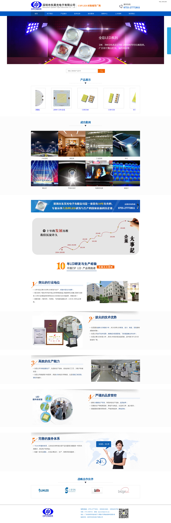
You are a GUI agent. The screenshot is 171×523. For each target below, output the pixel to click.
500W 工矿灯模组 (36, 110)
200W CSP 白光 (63, 110)
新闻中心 (104, 13)
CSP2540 (89, 110)
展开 (169, 41)
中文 (160, 1)
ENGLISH (164, 1)
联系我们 (132, 13)
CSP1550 (115, 110)
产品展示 (64, 13)
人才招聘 (118, 13)
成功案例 (91, 13)
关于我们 (50, 13)
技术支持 (77, 13)
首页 (36, 13)
